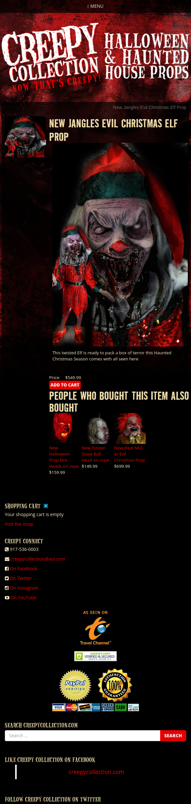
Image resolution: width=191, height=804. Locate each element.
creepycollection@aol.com (38, 559)
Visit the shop (19, 524)
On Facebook (23, 568)
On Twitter (21, 578)
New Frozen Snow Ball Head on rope (95, 454)
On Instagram (24, 588)
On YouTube (24, 597)
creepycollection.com (96, 772)
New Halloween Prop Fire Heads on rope (63, 457)
